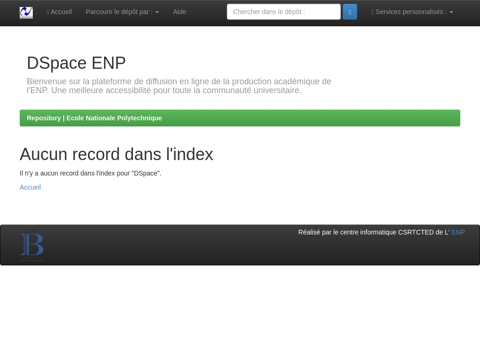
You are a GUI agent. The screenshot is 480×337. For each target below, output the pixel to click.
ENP (458, 232)
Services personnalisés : (412, 12)
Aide (179, 11)
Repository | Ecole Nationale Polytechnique (94, 118)
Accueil (59, 12)
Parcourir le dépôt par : (122, 11)
